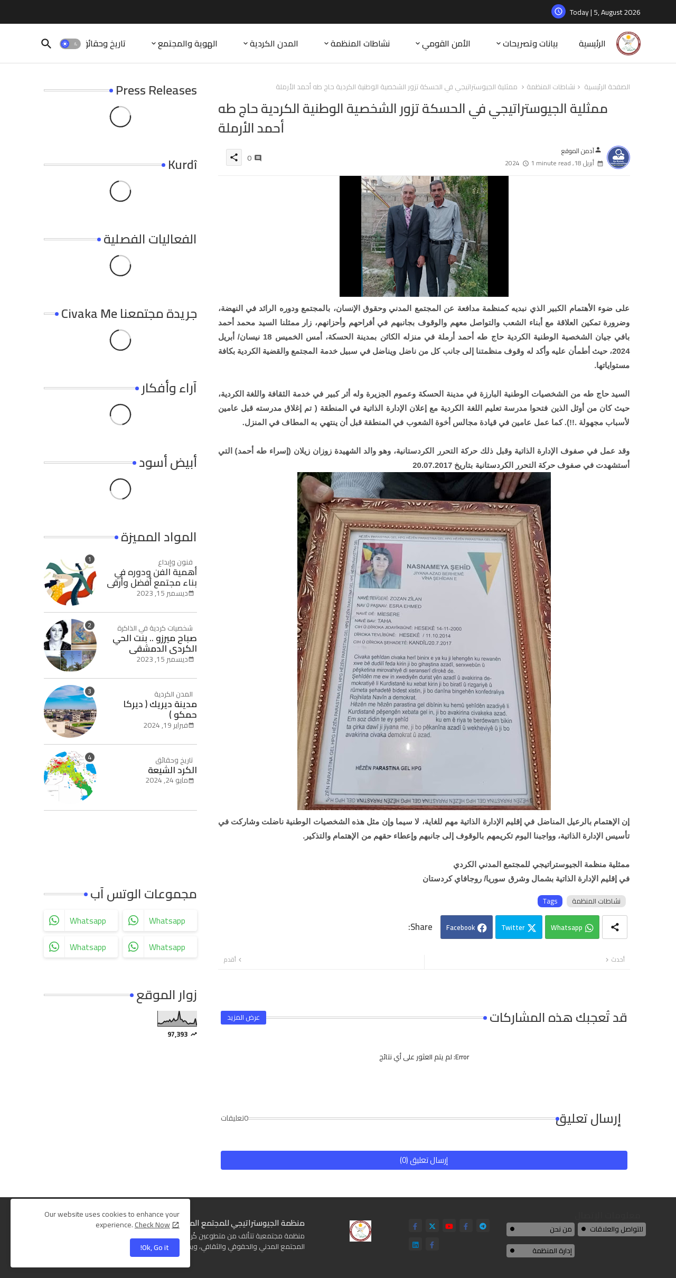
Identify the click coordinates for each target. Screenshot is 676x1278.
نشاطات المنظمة (360, 43)
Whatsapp (567, 927)
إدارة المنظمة (552, 1250)
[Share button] (614, 927)
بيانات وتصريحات (530, 43)
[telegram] (483, 1225)
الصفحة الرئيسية (607, 87)
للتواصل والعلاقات (616, 1229)
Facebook (460, 927)
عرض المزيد (243, 1017)
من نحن (561, 1229)
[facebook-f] (415, 1225)
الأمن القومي (446, 43)
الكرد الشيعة (172, 770)
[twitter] (432, 1225)
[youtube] (449, 1225)
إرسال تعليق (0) (424, 1160)
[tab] (592, 43)
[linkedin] (415, 1244)
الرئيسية (592, 43)
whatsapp (88, 920)
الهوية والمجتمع (188, 43)
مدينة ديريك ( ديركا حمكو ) (160, 709)
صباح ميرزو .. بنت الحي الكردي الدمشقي (154, 643)
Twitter (512, 927)
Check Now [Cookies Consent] (152, 1225)
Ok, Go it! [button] (154, 1247)
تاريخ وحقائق (103, 43)
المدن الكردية (274, 43)
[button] (70, 44)
